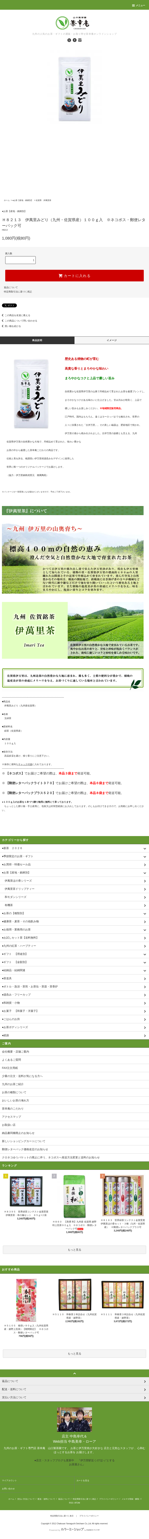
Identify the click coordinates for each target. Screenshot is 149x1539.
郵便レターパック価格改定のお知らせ (25, 1149)
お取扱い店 (9, 1124)
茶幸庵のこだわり (13, 1108)
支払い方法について (26, 1499)
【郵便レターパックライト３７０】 (30, 783)
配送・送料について (46, 1499)
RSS (71, 1503)
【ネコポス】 (15, 773)
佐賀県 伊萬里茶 (43, 200)
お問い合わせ (8, 1488)
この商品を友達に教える (15, 315)
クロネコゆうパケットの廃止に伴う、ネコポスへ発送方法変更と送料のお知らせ (51, 1157)
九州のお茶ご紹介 (13, 1084)
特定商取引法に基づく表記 (18, 291)
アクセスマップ (11, 1116)
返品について (11, 287)
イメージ (112, 340)
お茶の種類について (14, 1092)
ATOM (77, 1503)
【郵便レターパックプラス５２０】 (30, 793)
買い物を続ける (10, 326)
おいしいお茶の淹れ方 (15, 1100)
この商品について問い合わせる (18, 320)
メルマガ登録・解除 (130, 1499)
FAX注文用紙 (10, 1067)
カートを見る (82, 1480)
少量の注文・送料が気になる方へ (22, 1076)
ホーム (7, 200)
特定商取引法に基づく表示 (62, 1516)
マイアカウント (9, 1480)
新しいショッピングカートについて (23, 1141)
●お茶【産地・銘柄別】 (22, 200)
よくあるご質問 (11, 1059)
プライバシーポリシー (109, 1499)
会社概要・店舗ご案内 (15, 1051)
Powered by (74, 1530)
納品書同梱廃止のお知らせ (18, 1133)
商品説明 (37, 340)
